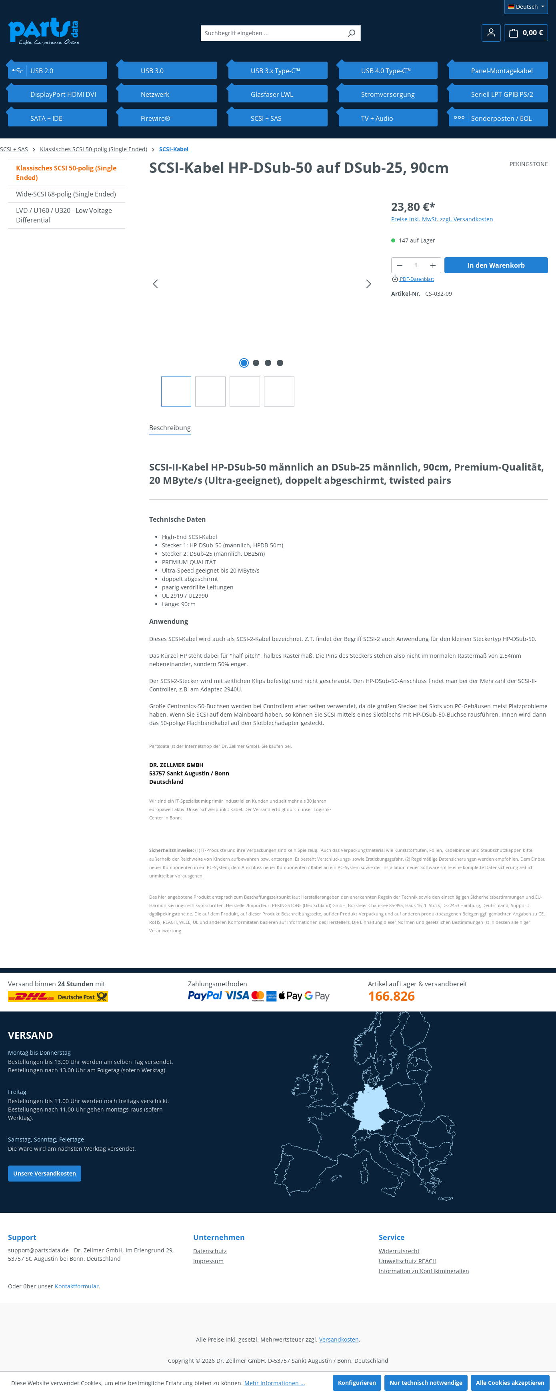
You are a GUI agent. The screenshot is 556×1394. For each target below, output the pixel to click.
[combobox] (271, 33)
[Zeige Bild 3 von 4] (268, 363)
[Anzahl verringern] (399, 265)
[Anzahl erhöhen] (433, 265)
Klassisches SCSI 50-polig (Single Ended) (66, 173)
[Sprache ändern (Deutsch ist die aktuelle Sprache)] (526, 7)
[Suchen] (351, 33)
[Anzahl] (416, 265)
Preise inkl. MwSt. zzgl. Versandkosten (442, 219)
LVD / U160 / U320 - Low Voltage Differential (64, 215)
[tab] (170, 428)
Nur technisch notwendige (426, 1382)
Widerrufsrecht (399, 1251)
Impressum (208, 1261)
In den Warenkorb (496, 265)
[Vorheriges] (155, 284)
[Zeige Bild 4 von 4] (280, 363)
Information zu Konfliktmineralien (424, 1271)
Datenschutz (210, 1251)
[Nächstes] (369, 284)
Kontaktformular (77, 1286)
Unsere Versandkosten (44, 1173)
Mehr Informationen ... (274, 1383)
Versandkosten (339, 1339)
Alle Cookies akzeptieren (510, 1382)
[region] (262, 302)
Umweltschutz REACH (407, 1261)
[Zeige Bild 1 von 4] (244, 363)
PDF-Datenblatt (412, 279)
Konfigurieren (357, 1382)
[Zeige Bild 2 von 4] (256, 363)
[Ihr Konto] (491, 33)
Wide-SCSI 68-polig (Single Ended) (66, 194)
